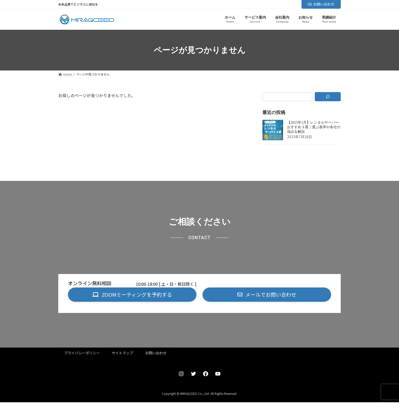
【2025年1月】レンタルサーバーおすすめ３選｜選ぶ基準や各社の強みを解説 (313, 127)
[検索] (328, 96)
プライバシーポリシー (82, 353)
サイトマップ (122, 353)
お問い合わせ (321, 4)
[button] (132, 295)
